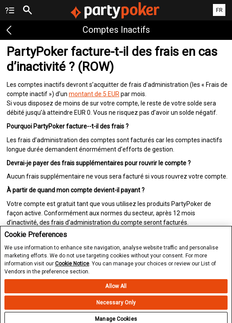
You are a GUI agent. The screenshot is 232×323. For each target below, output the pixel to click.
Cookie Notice (72, 268)
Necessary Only (116, 307)
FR (219, 10)
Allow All (115, 291)
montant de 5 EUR (94, 93)
